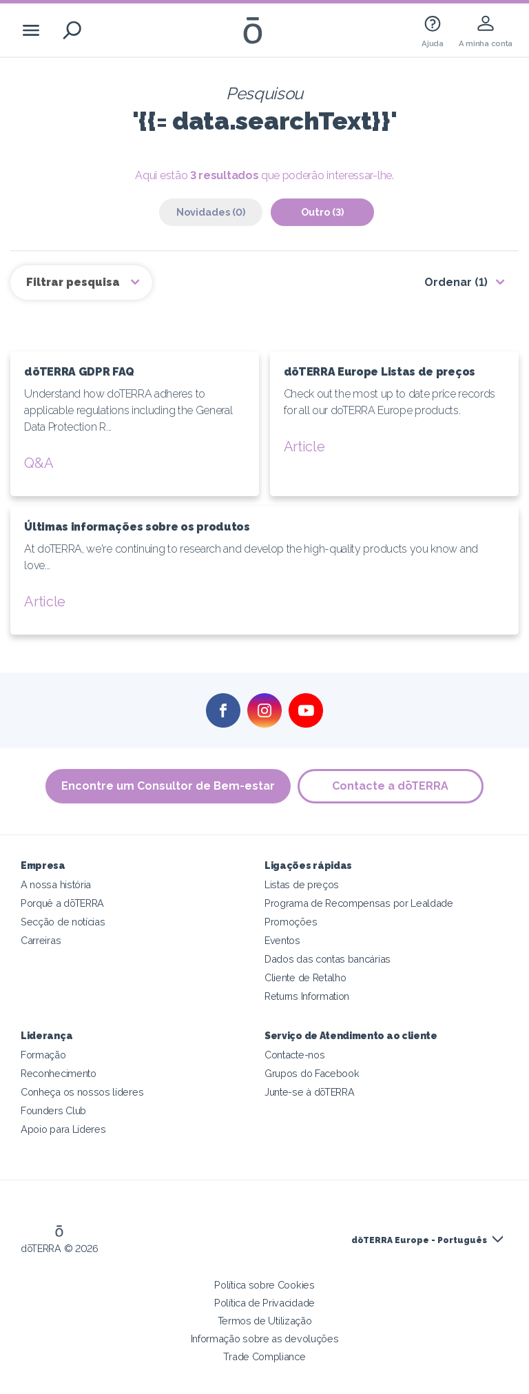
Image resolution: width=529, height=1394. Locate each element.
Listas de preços (301, 884)
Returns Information (306, 996)
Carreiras (41, 940)
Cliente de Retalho (305, 977)
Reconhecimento (58, 1073)
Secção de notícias (63, 921)
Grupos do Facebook (311, 1073)
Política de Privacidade (264, 1303)
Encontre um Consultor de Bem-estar (168, 785)
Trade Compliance (264, 1356)
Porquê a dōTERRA (62, 903)
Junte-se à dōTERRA (309, 1092)
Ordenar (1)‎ (456, 282)
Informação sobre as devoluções (265, 1338)
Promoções (290, 921)
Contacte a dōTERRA (391, 785)
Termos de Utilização (265, 1320)
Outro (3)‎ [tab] (322, 212)
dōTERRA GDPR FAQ (79, 371)
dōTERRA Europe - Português (419, 1240)
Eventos (282, 940)
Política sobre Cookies (264, 1285)
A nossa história (56, 884)
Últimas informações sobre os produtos (137, 526)
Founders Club (53, 1110)
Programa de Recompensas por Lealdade (358, 903)
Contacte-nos (294, 1054)
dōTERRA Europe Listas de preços (379, 371)
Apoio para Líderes (63, 1129)
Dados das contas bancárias (327, 959)
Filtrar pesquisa (74, 282)
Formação (43, 1054)
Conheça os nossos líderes (82, 1092)
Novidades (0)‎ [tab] (210, 212)
